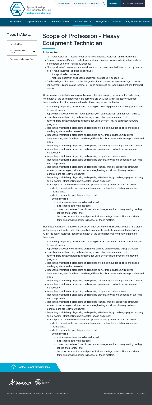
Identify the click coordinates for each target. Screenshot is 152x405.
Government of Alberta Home (118, 394)
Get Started (16, 22)
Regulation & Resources (138, 22)
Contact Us (114, 3)
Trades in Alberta (82, 22)
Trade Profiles (63, 4)
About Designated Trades (23, 51)
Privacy (49, 394)
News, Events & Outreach (108, 22)
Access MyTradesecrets (133, 3)
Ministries (140, 394)
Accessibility (61, 394)
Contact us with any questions (30, 367)
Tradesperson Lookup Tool (86, 4)
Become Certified (60, 22)
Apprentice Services (36, 22)
